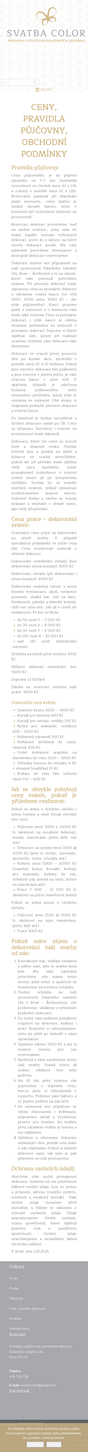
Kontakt (15, 1318)
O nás (13, 1278)
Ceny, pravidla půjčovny (27, 1308)
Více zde (54, 1444)
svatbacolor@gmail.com (38, 1385)
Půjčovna (16, 1298)
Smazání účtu (19, 1328)
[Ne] (82, 1437)
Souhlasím (35, 1444)
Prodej (13, 1288)
